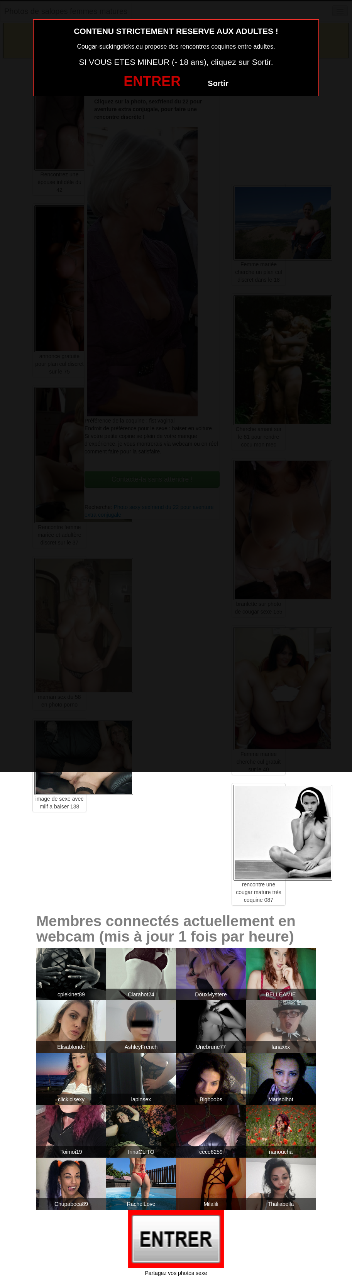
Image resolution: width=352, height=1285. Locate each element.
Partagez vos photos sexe (176, 1273)
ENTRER (152, 81)
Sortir (218, 83)
